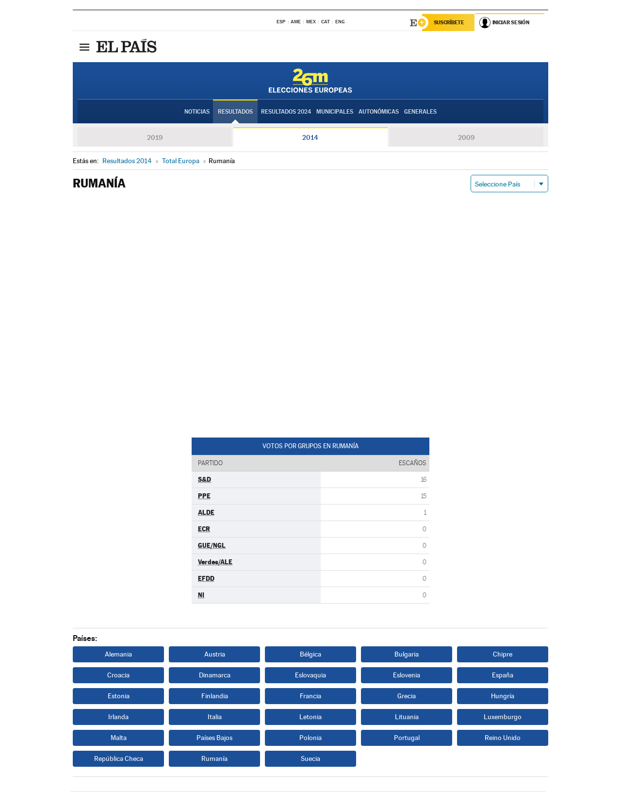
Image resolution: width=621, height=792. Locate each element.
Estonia (119, 696)
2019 (155, 138)
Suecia (310, 759)
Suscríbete (449, 22)
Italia (215, 717)
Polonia (310, 738)
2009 (466, 138)
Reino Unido (503, 738)
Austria (214, 654)
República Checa (118, 759)
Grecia (406, 696)
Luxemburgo (503, 717)
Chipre (502, 654)
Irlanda (118, 717)
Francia (310, 696)
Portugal (407, 738)
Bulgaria (406, 654)
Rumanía (214, 759)
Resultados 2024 (286, 112)
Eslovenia (406, 675)
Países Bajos (214, 738)
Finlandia (214, 696)
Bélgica (310, 654)
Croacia (118, 675)
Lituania (407, 717)
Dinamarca (214, 675)
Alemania (118, 654)
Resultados (235, 112)
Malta (119, 738)
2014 (310, 138)
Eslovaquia (310, 675)
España (502, 675)
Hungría (502, 696)
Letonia (310, 717)
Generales (420, 112)
